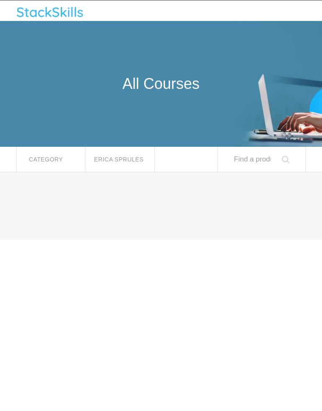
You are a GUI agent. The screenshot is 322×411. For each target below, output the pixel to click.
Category (47, 159)
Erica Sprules (119, 159)
